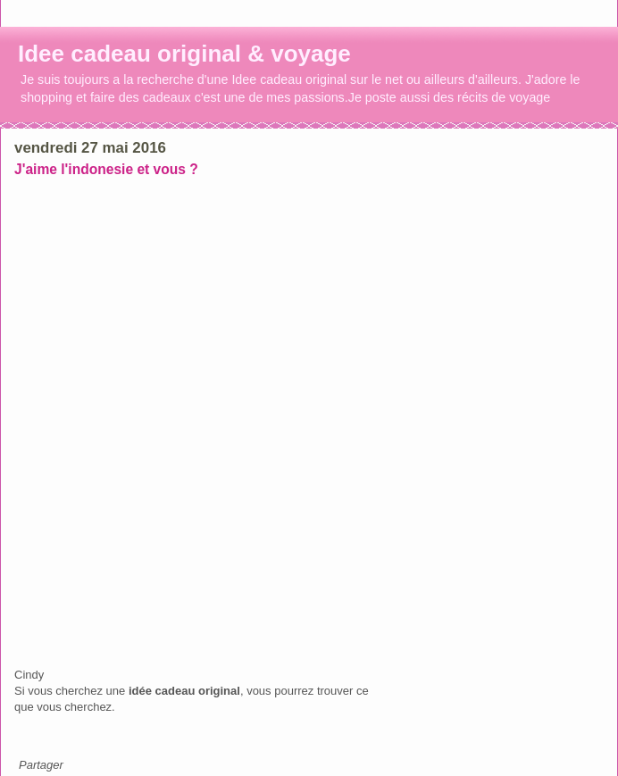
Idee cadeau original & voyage (184, 53)
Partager (41, 765)
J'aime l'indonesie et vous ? (106, 169)
